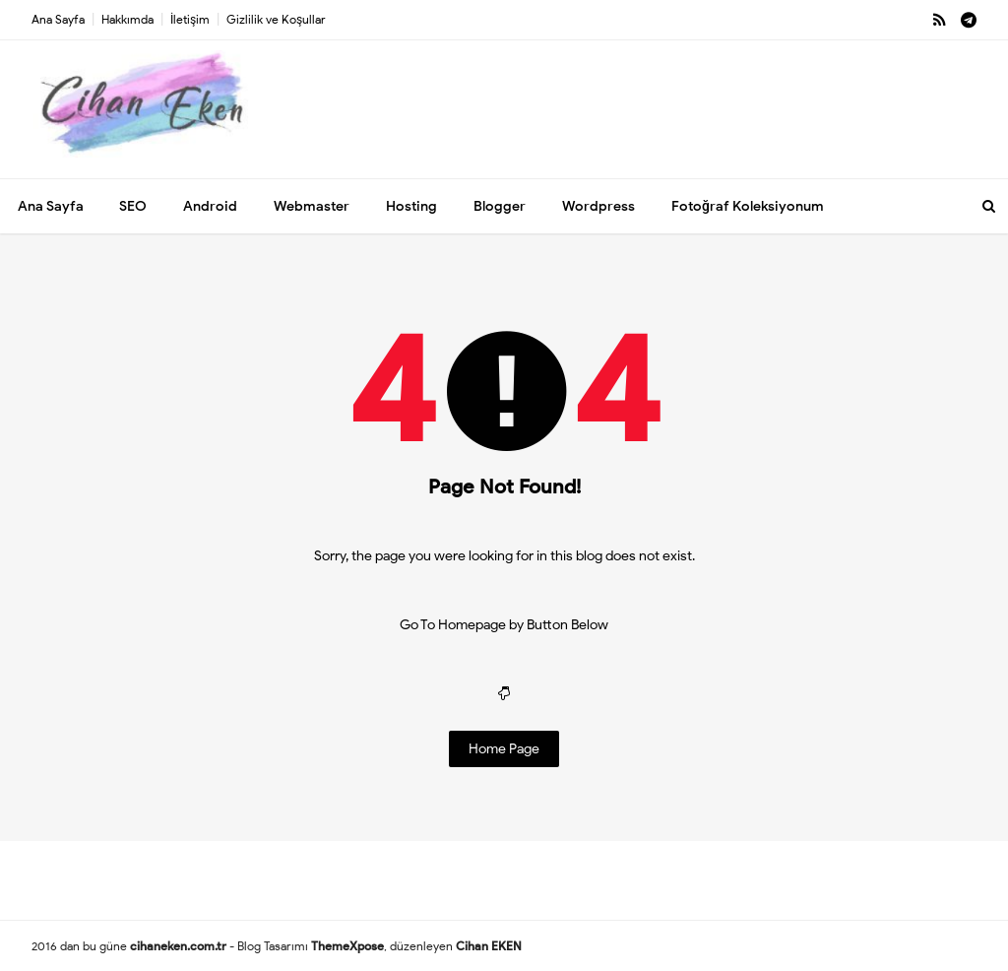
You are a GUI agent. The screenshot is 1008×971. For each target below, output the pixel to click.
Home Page (504, 749)
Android (210, 206)
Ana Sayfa (58, 19)
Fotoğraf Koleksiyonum (747, 206)
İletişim (190, 19)
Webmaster (311, 206)
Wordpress (598, 206)
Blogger (499, 206)
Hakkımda (127, 19)
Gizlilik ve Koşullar (276, 19)
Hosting (411, 206)
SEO (133, 206)
